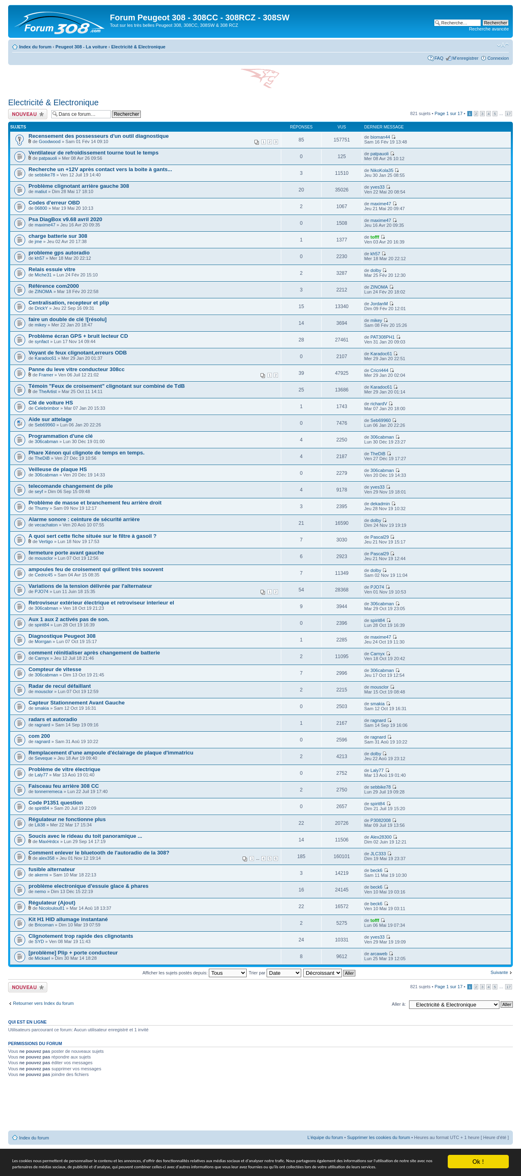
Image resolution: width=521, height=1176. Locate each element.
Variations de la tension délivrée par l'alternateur (90, 586)
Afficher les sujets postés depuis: (194, 972)
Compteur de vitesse (54, 669)
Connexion (498, 58)
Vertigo (46, 541)
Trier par (275, 972)
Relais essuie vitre (51, 269)
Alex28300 (381, 837)
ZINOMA (43, 291)
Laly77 (41, 774)
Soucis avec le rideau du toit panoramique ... (85, 836)
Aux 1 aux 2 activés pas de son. (68, 619)
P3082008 (380, 820)
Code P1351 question (55, 803)
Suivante (499, 972)
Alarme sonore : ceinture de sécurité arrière (84, 519)
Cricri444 (379, 370)
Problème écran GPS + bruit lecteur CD (78, 336)
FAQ (438, 58)
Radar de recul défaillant (59, 686)
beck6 (376, 870)
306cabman (46, 441)
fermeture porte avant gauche (66, 553)
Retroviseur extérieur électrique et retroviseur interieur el (101, 603)
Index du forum (35, 46)
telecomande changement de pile (70, 486)
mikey (40, 324)
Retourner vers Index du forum (43, 1003)
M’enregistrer (465, 58)
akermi (41, 874)
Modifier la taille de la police (503, 45)
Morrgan (43, 641)
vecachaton (46, 524)
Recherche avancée (489, 28)
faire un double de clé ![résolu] (67, 319)
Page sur (449, 113)
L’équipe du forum (325, 1137)
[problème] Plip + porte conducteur (73, 953)
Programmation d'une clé (60, 436)
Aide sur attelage (50, 419)
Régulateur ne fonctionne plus (67, 819)
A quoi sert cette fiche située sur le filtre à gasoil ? (92, 536)
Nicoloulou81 (52, 908)
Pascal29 (379, 537)
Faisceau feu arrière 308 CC (63, 786)
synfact (42, 341)
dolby (375, 270)
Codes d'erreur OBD (54, 203)
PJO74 (41, 591)
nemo (40, 891)
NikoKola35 (381, 170)
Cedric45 (44, 574)
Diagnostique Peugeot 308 (62, 636)
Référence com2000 (53, 286)
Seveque (43, 758)
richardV (378, 403)
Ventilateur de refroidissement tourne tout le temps (93, 153)
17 (508, 113)
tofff (374, 237)
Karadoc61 (45, 358)
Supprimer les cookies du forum (378, 1137)
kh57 (39, 258)
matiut (41, 191)
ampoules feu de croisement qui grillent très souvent (95, 569)
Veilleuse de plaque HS (57, 469)
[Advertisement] (260, 1107)
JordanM (379, 303)
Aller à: (399, 1004)
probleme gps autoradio (59, 253)
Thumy (41, 508)
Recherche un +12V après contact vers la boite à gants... (100, 169)
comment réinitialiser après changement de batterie (94, 653)
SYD (39, 941)
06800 (41, 208)
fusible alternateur (51, 869)
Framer (46, 374)
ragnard (42, 724)
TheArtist (48, 391)
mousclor (44, 558)
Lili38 (40, 824)
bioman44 (380, 137)
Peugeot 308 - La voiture (81, 46)
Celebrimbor (47, 408)
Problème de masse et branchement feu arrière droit (95, 503)
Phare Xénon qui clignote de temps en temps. (86, 453)
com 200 (39, 736)
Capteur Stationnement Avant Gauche (76, 703)
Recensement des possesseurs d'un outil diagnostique (98, 136)
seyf (39, 491)
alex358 (47, 858)
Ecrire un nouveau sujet (27, 114)
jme (38, 241)
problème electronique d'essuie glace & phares (88, 886)
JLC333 (378, 853)
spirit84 (42, 624)
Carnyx (42, 658)
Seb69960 (45, 424)
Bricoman (44, 924)
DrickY (41, 308)
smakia (42, 708)
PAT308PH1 (382, 337)
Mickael (42, 958)
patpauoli (48, 158)
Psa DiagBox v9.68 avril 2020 (65, 219)
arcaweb (378, 953)
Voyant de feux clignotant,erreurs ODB (77, 353)
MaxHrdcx (49, 841)
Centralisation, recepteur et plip (68, 303)
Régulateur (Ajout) (51, 903)
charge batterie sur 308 (57, 236)
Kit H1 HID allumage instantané (68, 919)
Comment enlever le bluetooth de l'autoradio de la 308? (98, 853)
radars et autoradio (52, 719)
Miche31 (43, 274)
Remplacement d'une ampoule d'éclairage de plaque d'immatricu (110, 753)
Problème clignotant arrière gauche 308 (78, 186)
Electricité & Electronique (138, 46)
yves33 (377, 187)
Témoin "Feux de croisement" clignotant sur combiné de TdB (106, 386)
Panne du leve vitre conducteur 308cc (76, 369)
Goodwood (49, 141)
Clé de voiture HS (50, 403)
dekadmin (380, 503)
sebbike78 (45, 174)
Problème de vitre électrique (64, 769)
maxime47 (380, 203)
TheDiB (42, 458)
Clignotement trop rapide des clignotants (80, 936)
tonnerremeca (48, 791)
